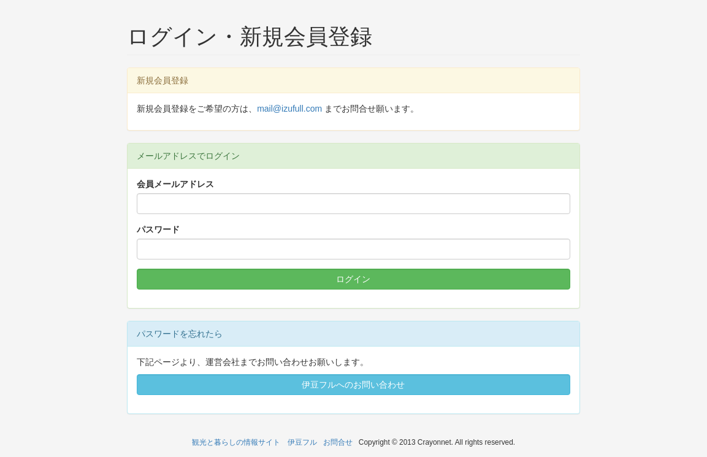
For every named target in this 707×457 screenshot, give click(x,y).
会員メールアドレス (175, 184)
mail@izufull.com (289, 108)
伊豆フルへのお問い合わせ (353, 385)
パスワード (158, 229)
